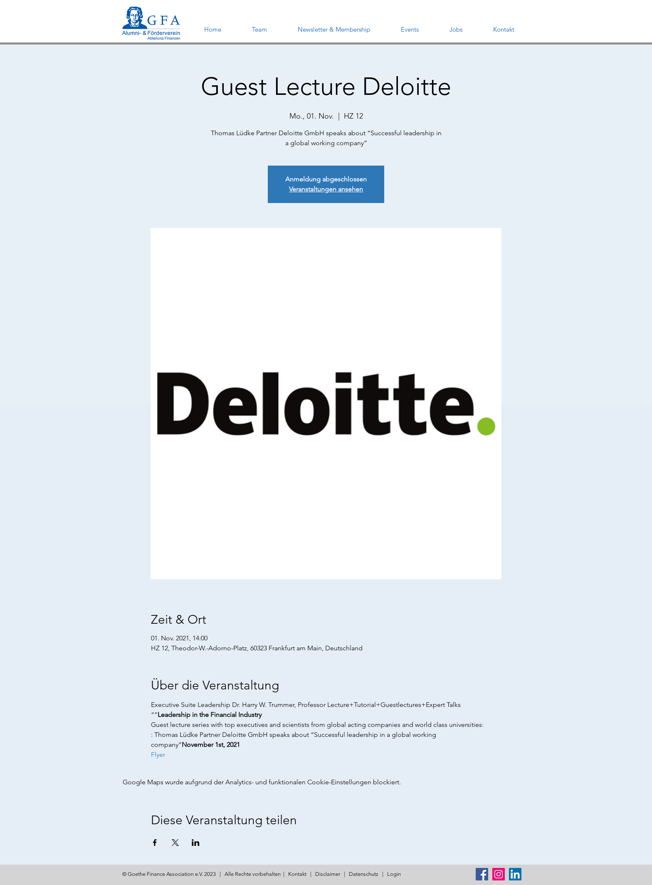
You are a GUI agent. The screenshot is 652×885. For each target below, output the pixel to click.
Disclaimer (327, 874)
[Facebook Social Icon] (482, 874)
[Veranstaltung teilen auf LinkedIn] (196, 842)
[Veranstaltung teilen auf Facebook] (155, 842)
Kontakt (297, 874)
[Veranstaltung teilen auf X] (175, 842)
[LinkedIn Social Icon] (515, 874)
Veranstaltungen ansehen (326, 189)
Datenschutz (363, 874)
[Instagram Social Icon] (498, 874)
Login (394, 874)
